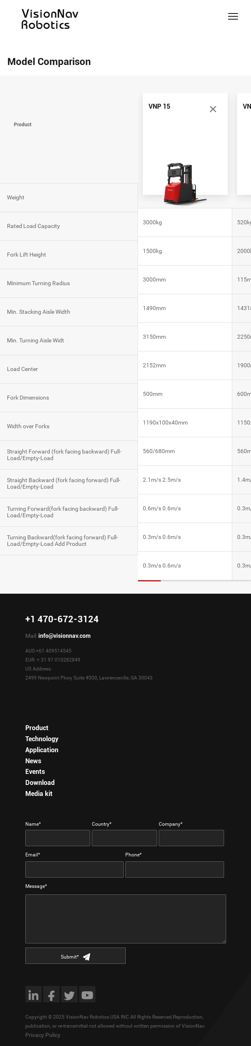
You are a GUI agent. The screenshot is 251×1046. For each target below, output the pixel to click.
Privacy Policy (42, 1035)
